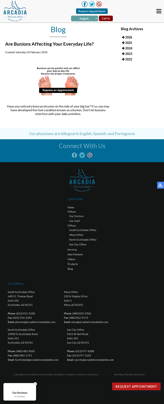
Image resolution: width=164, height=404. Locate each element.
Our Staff (74, 220)
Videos (71, 259)
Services (72, 249)
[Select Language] (84, 18)
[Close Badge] (35, 384)
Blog (70, 268)
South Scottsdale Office (82, 230)
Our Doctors (76, 216)
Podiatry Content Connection (82, 374)
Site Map (118, 374)
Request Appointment (91, 11)
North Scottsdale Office (83, 239)
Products (72, 264)
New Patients (75, 254)
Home (70, 207)
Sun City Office (77, 244)
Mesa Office (76, 234)
